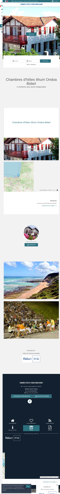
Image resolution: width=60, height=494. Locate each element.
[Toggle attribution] (57, 190)
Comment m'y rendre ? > (49, 206)
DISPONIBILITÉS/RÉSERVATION (22, 396)
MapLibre (54, 190)
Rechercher (46, 61)
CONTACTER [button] (32, 245)
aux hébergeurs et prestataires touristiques (29, 492)
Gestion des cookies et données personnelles (11, 491)
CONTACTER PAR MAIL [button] (43, 396)
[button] (32, 64)
